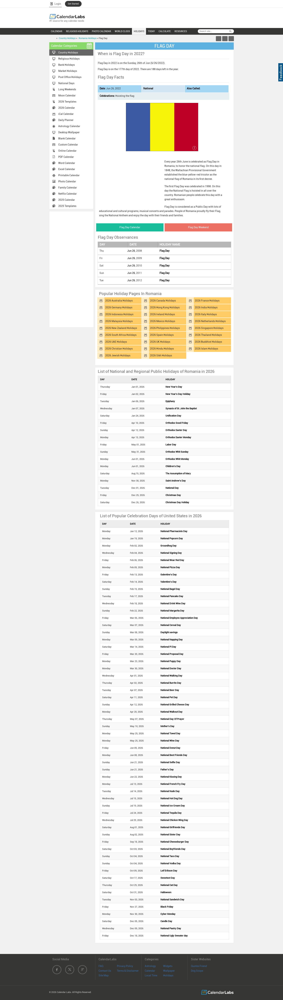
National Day (172, 488)
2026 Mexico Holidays (162, 321)
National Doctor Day (170, 668)
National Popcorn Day (171, 538)
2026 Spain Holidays (162, 334)
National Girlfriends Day (172, 827)
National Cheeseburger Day (174, 841)
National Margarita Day (172, 610)
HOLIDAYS (139, 31)
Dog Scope (197, 970)
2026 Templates (67, 101)
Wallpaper (169, 970)
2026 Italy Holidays (206, 314)
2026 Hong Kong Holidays (165, 307)
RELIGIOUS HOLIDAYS (77, 31)
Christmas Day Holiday (177, 502)
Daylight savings (169, 632)
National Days (66, 83)
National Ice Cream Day (172, 805)
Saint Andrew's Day (176, 480)
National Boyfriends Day (172, 849)
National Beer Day (169, 690)
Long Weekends (67, 89)
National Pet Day (169, 697)
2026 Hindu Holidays (162, 348)
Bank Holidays (66, 64)
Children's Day (173, 466)
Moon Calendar (67, 95)
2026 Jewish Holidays (117, 355)
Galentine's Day (168, 574)
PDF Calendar (66, 156)
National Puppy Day (170, 661)
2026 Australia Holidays (119, 300)
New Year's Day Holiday (178, 394)
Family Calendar (67, 187)
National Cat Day (169, 885)
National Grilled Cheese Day (174, 704)
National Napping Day (171, 639)
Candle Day (166, 921)
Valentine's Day (168, 581)
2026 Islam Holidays (206, 348)
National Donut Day (170, 748)
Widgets (167, 966)
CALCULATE (165, 31)
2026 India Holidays (206, 307)
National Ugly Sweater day (174, 935)
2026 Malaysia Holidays (119, 321)
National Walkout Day (171, 711)
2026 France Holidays (207, 300)
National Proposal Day (171, 654)
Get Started (73, 4)
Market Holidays (67, 71)
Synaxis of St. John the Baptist (181, 408)
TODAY (151, 31)
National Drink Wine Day (172, 603)
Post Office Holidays (69, 77)
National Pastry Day (170, 928)
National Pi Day (168, 646)
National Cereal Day (170, 625)
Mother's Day (167, 726)
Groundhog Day (168, 545)
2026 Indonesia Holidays (119, 314)
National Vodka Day (170, 863)
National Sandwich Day (172, 899)
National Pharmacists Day (173, 531)
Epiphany (170, 401)
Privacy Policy (125, 966)
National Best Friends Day (173, 755)
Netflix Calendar (67, 193)
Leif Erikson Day (168, 870)
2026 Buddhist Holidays (208, 341)
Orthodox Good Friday (177, 423)
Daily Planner (65, 120)
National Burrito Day (170, 683)
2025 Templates (67, 206)
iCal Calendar (66, 113)
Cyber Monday (167, 914)
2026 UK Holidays (160, 341)
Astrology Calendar (69, 126)
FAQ (101, 966)
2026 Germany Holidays (118, 307)
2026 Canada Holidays (163, 300)
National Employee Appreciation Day (179, 618)
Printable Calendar (69, 175)
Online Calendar (67, 150)
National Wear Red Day (172, 560)
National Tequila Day (171, 813)
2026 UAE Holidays (116, 341)
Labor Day (171, 444)
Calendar (150, 970)
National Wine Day (169, 740)
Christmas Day (173, 495)
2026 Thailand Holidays (208, 334)
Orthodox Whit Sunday (177, 451)
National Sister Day (170, 834)
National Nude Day (170, 791)
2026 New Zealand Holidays (121, 328)
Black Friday (166, 906)
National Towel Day (170, 733)
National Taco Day (169, 856)
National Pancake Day (171, 596)
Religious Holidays (69, 58)
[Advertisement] (71, 269)
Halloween (165, 892)
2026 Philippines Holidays (165, 328)
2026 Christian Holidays (119, 348)
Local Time (151, 975)
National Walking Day (171, 675)
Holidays (168, 975)
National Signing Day (171, 553)
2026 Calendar (66, 107)
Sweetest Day (167, 878)
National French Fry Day (172, 784)
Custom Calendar (68, 144)
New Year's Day (174, 386)
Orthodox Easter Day (176, 430)
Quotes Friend (199, 966)
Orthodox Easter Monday (178, 437)
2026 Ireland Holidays (162, 314)
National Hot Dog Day (171, 798)
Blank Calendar (67, 138)
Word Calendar (66, 163)
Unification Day (173, 415)
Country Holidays (67, 38)
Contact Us (105, 970)
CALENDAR (56, 31)
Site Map (104, 975)
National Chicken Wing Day (174, 820)
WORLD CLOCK (122, 31)
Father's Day (167, 769)
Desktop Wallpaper (69, 132)
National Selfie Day (170, 762)
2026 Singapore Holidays (209, 328)
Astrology (150, 966)
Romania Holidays (88, 38)
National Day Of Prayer (172, 719)
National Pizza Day (170, 567)
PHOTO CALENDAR (101, 31)
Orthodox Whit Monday (177, 459)
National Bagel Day (170, 589)
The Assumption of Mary (178, 473)
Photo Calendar (67, 181)
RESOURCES (181, 31)
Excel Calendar (66, 169)
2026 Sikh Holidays (161, 355)
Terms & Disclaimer (128, 970)
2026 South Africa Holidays (120, 334)
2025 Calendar (66, 199)
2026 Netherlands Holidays (210, 321)
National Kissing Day (171, 776)
